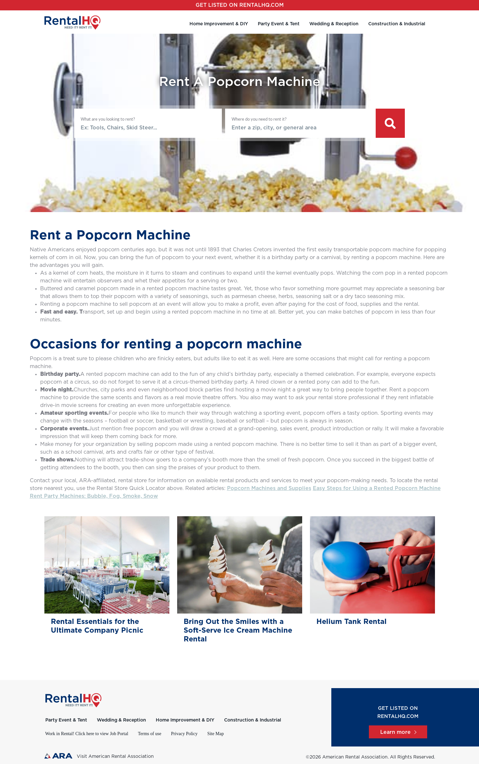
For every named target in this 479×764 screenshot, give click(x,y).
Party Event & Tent (279, 24)
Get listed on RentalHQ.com (240, 5)
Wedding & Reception (334, 24)
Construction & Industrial (396, 24)
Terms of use (149, 733)
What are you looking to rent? (108, 119)
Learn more (398, 732)
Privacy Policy (184, 733)
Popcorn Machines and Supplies (269, 488)
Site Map (215, 733)
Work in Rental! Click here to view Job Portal (86, 733)
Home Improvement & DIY (218, 24)
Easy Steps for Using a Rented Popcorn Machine (377, 488)
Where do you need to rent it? (259, 119)
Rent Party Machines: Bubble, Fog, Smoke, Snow (94, 496)
